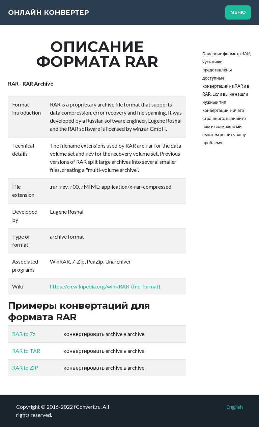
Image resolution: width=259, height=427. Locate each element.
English (234, 406)
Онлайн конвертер (48, 12)
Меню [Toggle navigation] (238, 12)
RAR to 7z (23, 334)
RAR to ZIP (25, 367)
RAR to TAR (26, 350)
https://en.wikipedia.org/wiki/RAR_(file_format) (105, 286)
